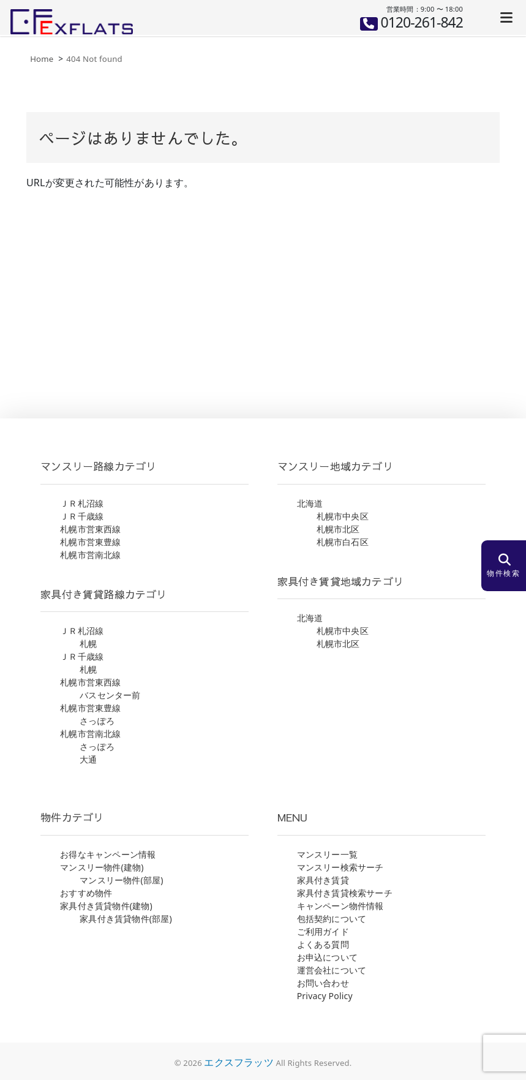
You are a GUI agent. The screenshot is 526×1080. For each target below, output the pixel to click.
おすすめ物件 (86, 893)
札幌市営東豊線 (90, 542)
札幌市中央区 (343, 516)
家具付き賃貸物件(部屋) (126, 918)
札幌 (88, 643)
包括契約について (332, 918)
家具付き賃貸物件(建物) (106, 906)
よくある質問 (323, 944)
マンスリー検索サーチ (340, 867)
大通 (88, 759)
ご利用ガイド (323, 931)
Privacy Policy (325, 996)
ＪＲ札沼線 (81, 503)
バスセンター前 (110, 695)
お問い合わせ (323, 983)
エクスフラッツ (238, 1062)
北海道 (310, 503)
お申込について (327, 957)
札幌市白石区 (343, 542)
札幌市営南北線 (90, 555)
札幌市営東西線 (90, 529)
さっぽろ (97, 721)
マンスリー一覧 (327, 854)
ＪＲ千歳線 (81, 516)
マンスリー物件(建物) (102, 867)
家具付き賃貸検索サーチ (345, 893)
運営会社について (332, 970)
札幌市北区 (338, 529)
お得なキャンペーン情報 (108, 854)
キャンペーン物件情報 (340, 906)
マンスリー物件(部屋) (121, 880)
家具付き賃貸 (323, 880)
